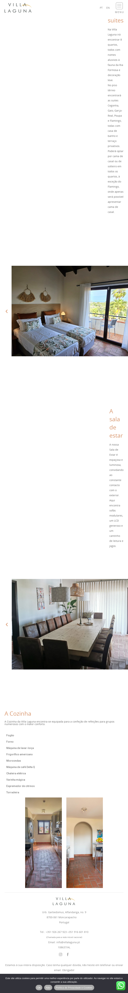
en (108, 7)
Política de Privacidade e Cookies (74, 987)
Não (48, 987)
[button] (6, 311)
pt (101, 7)
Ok (38, 987)
